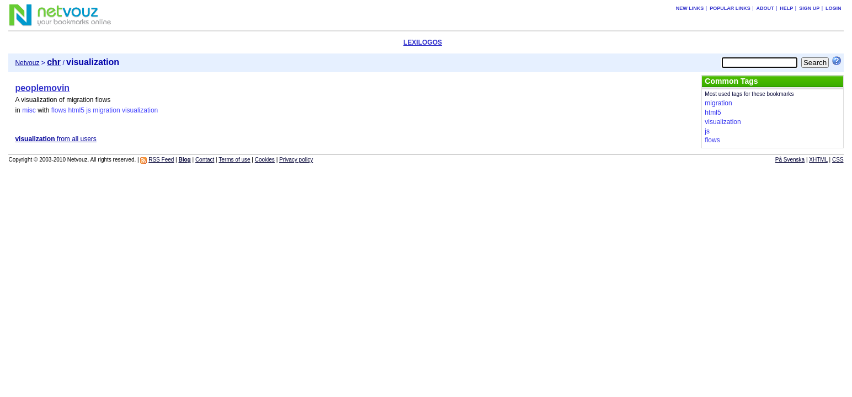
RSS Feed (161, 160)
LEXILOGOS (422, 42)
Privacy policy (296, 160)
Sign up (809, 8)
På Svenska (790, 160)
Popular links (730, 8)
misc (29, 110)
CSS (838, 160)
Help (786, 8)
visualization (140, 110)
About (765, 8)
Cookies (265, 160)
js (88, 110)
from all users (55, 139)
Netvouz (27, 63)
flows (58, 110)
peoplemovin (42, 88)
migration (106, 110)
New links (690, 8)
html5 (76, 110)
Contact (204, 160)
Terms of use (234, 160)
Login (834, 8)
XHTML (818, 160)
